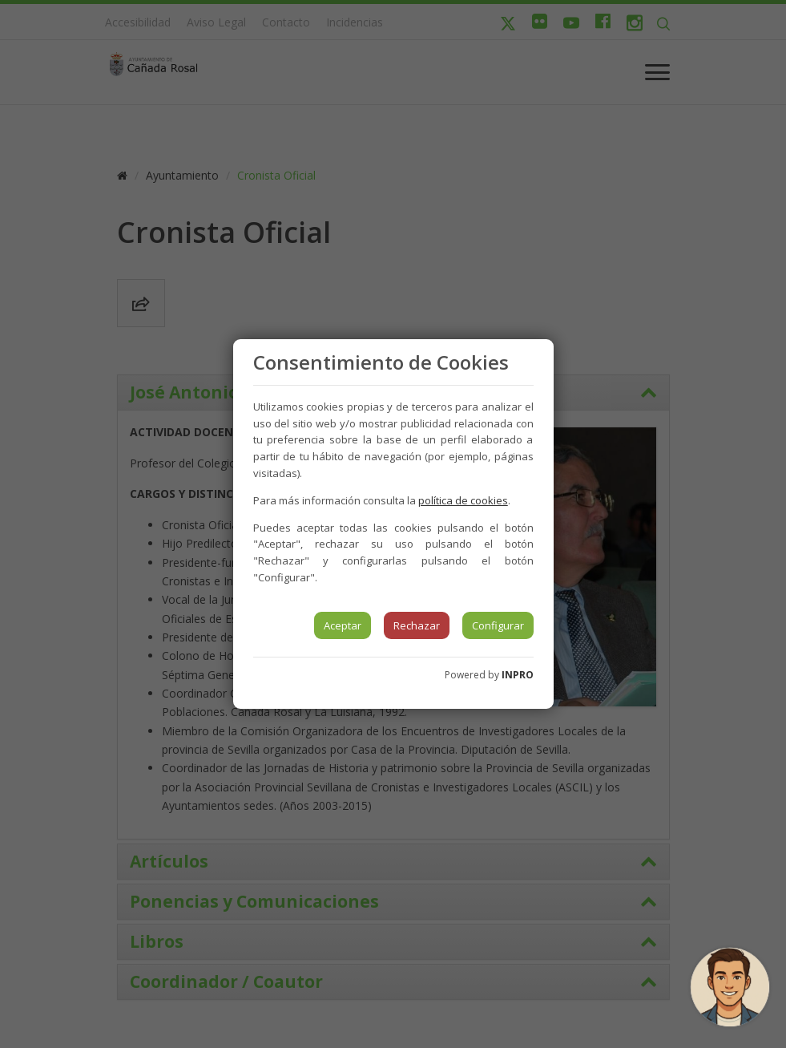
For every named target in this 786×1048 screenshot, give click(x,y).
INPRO (518, 675)
